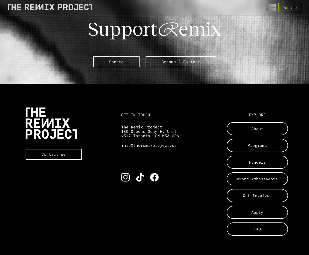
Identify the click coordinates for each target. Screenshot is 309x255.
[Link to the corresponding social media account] (125, 177)
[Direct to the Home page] (50, 9)
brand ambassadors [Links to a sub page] (257, 178)
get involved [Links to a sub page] (257, 195)
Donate (289, 7)
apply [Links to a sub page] (257, 212)
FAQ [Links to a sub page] (257, 229)
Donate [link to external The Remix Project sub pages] (116, 61)
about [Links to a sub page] (257, 128)
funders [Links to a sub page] (257, 162)
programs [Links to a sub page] (257, 145)
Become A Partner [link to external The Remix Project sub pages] (181, 61)
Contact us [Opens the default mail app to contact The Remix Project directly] (54, 154)
